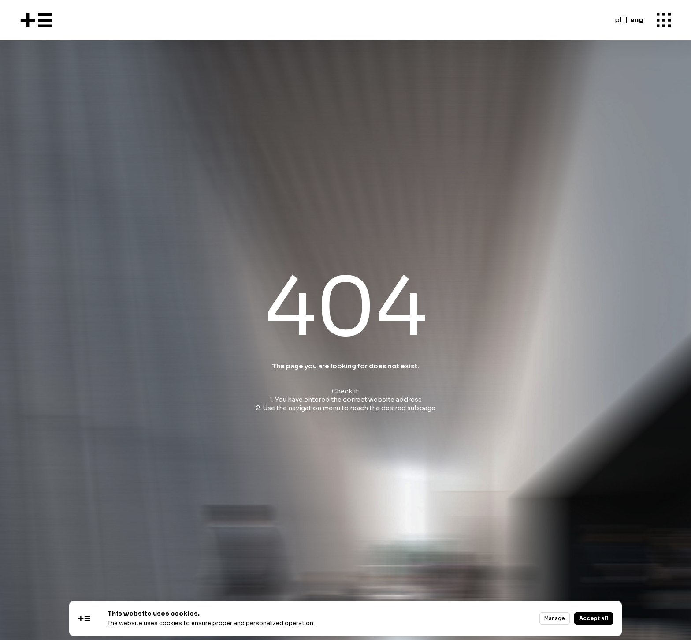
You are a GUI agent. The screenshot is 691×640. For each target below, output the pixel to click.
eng (636, 20)
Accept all (593, 618)
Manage (554, 618)
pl (618, 20)
